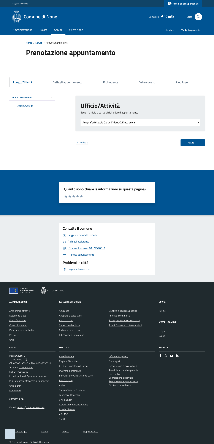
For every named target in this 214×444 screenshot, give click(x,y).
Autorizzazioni (66, 320)
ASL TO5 (63, 414)
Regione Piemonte (20, 3)
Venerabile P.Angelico (69, 395)
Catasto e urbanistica (69, 325)
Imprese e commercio (119, 315)
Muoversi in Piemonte (70, 371)
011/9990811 (26, 367)
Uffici (11, 340)
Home (29, 42)
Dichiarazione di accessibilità (123, 366)
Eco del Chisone (67, 409)
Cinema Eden (65, 399)
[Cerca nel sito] (197, 16)
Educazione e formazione (71, 335)
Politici (12, 335)
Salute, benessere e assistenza (124, 320)
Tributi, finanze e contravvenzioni (125, 325)
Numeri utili (15, 390)
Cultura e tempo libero (70, 330)
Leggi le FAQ (115, 374)
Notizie (162, 311)
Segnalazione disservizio (121, 377)
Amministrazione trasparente (123, 370)
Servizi (58, 30)
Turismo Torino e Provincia (72, 390)
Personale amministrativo (22, 330)
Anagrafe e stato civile (70, 315)
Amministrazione (22, 30)
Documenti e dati (17, 315)
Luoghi (162, 331)
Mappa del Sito (90, 431)
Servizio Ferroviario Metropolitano (76, 375)
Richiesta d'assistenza (120, 385)
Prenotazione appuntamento (123, 381)
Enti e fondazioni (17, 320)
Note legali (114, 361)
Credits (65, 431)
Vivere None (76, 30)
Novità (43, 30)
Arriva (62, 385)
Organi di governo (18, 325)
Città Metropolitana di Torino (73, 366)
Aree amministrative (19, 311)
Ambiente (64, 311)
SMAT (62, 419)
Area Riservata (66, 356)
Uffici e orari (15, 385)
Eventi (162, 336)
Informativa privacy (118, 356)
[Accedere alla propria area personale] (183, 3)
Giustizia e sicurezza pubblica (123, 311)
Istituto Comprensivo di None (73, 404)
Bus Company (66, 380)
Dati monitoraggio (18, 431)
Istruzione (169, 30)
